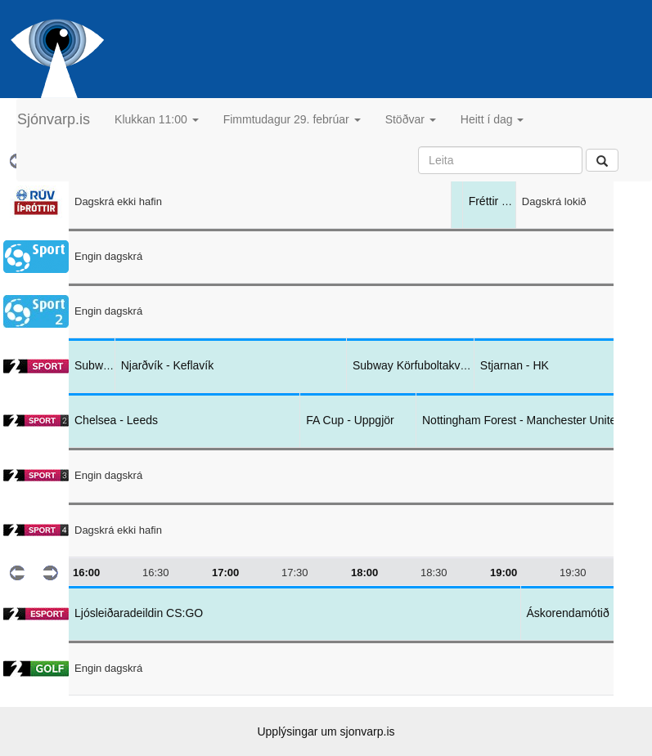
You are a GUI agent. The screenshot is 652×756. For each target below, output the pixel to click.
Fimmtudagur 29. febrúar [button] (292, 119)
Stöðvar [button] (410, 119)
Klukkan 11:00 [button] (157, 119)
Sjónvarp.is (53, 119)
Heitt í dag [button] (492, 119)
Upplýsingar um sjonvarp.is (325, 731)
